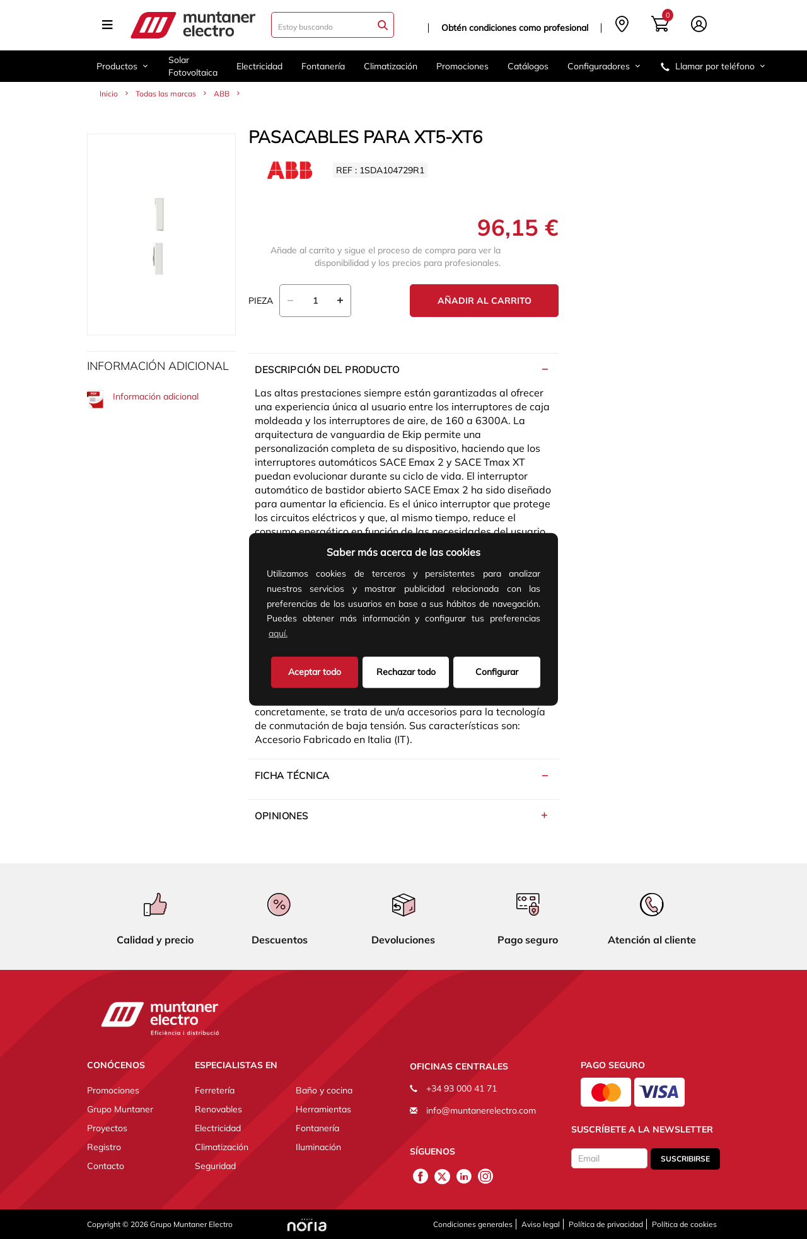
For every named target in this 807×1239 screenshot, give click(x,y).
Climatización (390, 66)
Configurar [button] (496, 671)
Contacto (105, 1166)
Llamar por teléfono (714, 66)
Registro (104, 1147)
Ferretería (215, 1090)
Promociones (462, 66)
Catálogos (528, 66)
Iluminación (318, 1147)
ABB (221, 93)
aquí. (278, 633)
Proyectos (107, 1128)
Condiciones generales (473, 1224)
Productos (122, 66)
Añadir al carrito (484, 300)
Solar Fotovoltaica (193, 66)
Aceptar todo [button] (314, 671)
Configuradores (604, 66)
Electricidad (259, 66)
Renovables (218, 1109)
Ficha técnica (292, 775)
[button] (294, 635)
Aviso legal (540, 1224)
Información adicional (143, 399)
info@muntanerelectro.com (481, 1110)
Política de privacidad (606, 1224)
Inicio (109, 93)
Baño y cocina (324, 1090)
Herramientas (323, 1109)
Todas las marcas (166, 93)
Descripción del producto (327, 370)
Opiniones (281, 816)
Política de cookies (684, 1224)
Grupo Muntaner (120, 1109)
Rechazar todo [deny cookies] (406, 671)
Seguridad (215, 1166)
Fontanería (323, 66)
